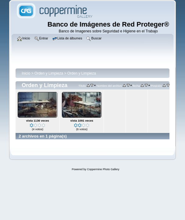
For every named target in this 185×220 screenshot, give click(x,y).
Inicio (26, 73)
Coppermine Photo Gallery (103, 169)
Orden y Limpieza (48, 73)
